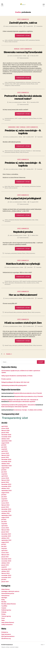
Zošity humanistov (23, 19)
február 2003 (5, 573)
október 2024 (5, 463)
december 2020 (6, 559)
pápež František (27, 281)
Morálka (17, 48)
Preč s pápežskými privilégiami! (23, 198)
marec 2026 (5, 428)
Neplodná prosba (23, 231)
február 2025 (5, 455)
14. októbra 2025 (29, 137)
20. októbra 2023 (29, 298)
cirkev (6, 40)
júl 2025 (3, 445)
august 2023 (5, 492)
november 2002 (6, 575)
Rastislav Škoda (30, 84)
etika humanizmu (9, 150)
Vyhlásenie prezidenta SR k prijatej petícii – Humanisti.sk (18, 404)
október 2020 (5, 563)
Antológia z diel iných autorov (10, 591)
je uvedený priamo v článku (15, 26)
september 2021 (6, 540)
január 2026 (5, 432)
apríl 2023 (4, 501)
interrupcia (16, 40)
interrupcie (22, 40)
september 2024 (6, 465)
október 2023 (5, 488)
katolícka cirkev (8, 84)
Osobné (3, 608)
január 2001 (5, 581)
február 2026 (5, 430)
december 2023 (6, 484)
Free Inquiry (8, 253)
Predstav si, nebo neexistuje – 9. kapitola (23, 132)
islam (38, 82)
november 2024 (6, 461)
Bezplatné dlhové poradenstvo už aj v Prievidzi (28, 393)
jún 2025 (4, 447)
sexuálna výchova (30, 282)
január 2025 (5, 457)
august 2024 (5, 467)
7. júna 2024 (30, 267)
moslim (20, 118)
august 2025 (5, 443)
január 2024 (5, 482)
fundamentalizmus (20, 82)
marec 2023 (5, 503)
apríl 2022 (4, 525)
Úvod (3, 618)
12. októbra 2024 (34, 235)
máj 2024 (4, 474)
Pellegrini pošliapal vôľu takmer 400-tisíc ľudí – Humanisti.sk (19, 399)
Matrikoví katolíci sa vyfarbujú (23, 263)
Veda (3, 620)
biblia (14, 312)
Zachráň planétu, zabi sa (23, 22)
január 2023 (5, 507)
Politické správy (6, 610)
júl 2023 (3, 494)
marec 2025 (5, 453)
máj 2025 (4, 449)
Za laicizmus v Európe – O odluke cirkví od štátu (28, 410)
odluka (6, 220)
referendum (11, 282)
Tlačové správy (6, 616)
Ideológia (4, 597)
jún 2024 (4, 472)
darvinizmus (16, 281)
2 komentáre (39, 26)
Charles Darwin (8, 281)
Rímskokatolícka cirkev (29, 220)
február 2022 (5, 530)
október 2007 (5, 571)
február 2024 (5, 480)
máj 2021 (4, 548)
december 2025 (6, 434)
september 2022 (6, 515)
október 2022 (5, 513)
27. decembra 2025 (34, 102)
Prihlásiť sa (4, 632)
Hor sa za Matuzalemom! (23, 294)
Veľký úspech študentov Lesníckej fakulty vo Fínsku (16, 375)
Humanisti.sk (9, 644)
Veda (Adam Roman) (7, 622)
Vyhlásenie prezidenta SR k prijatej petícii (13, 385)
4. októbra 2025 (29, 169)
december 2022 (6, 509)
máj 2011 (4, 567)
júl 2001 (3, 579)
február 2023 (5, 505)
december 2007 (6, 569)
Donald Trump (8, 345)
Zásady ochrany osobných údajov (10, 647)
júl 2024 (3, 470)
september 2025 (6, 441)
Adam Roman (5, 589)
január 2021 (5, 556)
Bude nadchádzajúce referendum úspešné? (22, 401)
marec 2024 (5, 478)
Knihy (18, 127)
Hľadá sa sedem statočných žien (23, 322)
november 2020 (6, 561)
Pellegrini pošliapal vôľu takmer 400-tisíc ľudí (15, 382)
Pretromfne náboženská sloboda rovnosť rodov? (23, 97)
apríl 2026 (4, 426)
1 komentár (40, 137)
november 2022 (6, 511)
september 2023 (6, 490)
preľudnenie (32, 40)
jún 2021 (4, 546)
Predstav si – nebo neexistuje (33, 150)
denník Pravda (11, 82)
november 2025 (6, 436)
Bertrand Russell (9, 312)
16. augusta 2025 (34, 202)
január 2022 (5, 532)
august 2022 (5, 517)
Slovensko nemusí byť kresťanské (23, 52)
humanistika (17, 150)
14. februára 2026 (34, 55)
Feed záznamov (6, 634)
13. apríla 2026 (29, 26)
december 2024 (6, 459)
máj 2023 (4, 499)
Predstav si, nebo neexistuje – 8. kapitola (23, 164)
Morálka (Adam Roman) (8, 604)
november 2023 (6, 486)
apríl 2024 (4, 476)
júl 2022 (3, 519)
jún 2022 (4, 521)
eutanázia (10, 40)
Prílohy (3, 614)
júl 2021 (3, 544)
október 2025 (5, 438)
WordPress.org (6, 638)
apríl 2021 (4, 550)
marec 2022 (5, 528)
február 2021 (5, 554)
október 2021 (5, 538)
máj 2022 (4, 523)
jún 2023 (4, 496)
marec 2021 (5, 552)
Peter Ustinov (11, 186)
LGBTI (26, 40)
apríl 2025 (4, 451)
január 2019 (5, 565)
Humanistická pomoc (7, 593)
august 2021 (5, 542)
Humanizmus (12, 127)
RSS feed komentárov (8, 636)
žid (37, 118)
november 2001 (6, 577)
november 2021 (6, 536)
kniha (6, 186)
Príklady (3, 612)
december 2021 (6, 534)
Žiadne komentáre (24, 58)
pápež (17, 84)
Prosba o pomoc (6, 379)
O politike (4, 606)
